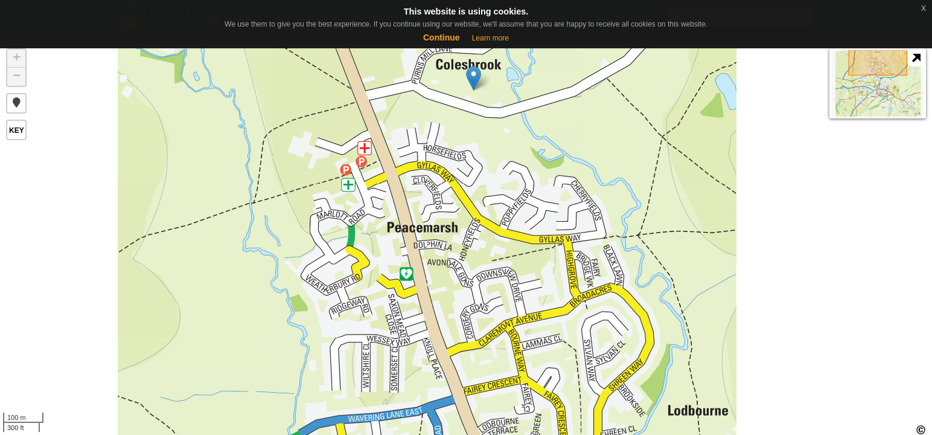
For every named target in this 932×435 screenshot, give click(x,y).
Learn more (490, 38)
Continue (441, 37)
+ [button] (17, 59)
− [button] (17, 77)
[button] (16, 103)
